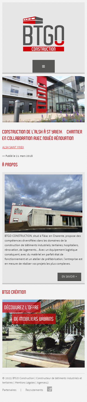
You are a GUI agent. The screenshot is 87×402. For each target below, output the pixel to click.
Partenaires (9, 390)
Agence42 (43, 382)
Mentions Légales (25, 382)
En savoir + (69, 276)
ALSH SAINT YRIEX (13, 147)
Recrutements (34, 390)
